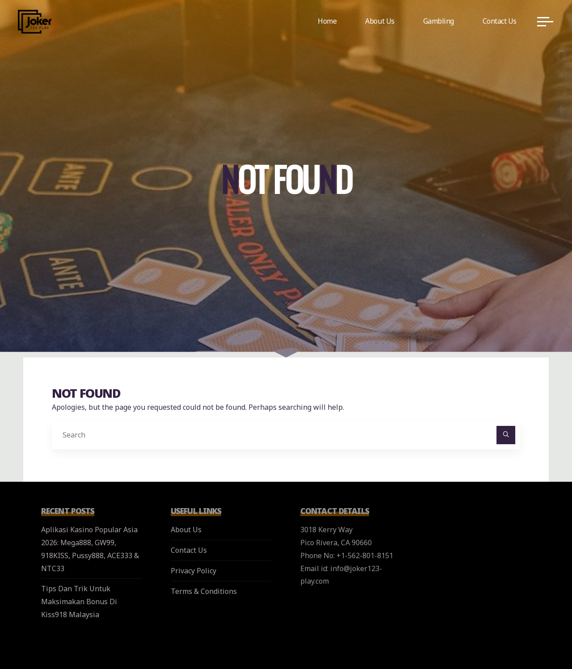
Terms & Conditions (204, 591)
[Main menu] (545, 21)
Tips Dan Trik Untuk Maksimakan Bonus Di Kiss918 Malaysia (79, 601)
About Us (186, 529)
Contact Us (189, 550)
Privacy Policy (193, 571)
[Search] (505, 435)
